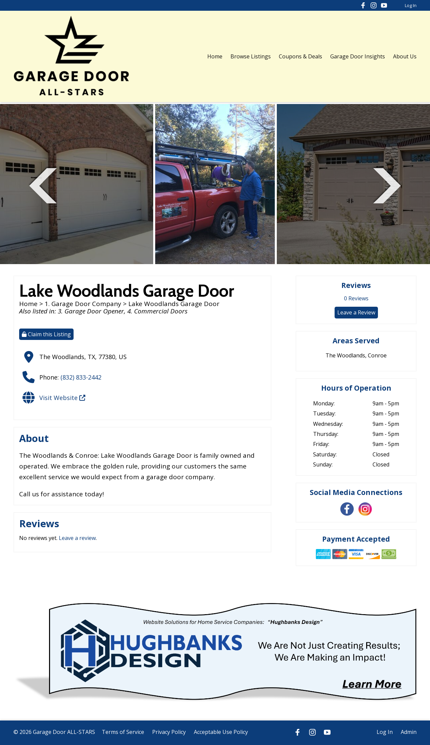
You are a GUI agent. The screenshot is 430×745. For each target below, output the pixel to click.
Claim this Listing (46, 334)
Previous (43, 185)
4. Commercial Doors (157, 311)
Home (214, 56)
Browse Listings (250, 56)
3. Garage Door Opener (91, 311)
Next (387, 185)
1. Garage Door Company (83, 303)
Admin (409, 732)
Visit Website (62, 398)
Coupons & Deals (300, 56)
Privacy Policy (169, 732)
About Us (405, 56)
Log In (411, 5)
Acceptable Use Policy (221, 732)
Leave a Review (356, 312)
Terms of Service (123, 732)
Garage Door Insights (357, 56)
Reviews (356, 298)
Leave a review (77, 538)
